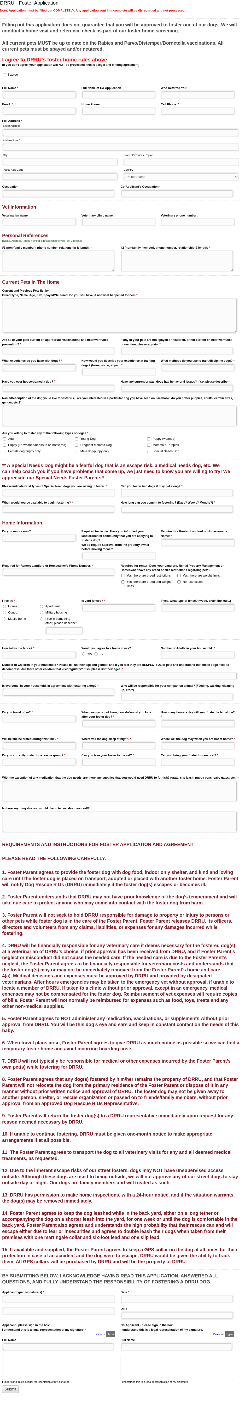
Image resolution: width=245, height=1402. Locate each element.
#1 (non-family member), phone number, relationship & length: (47, 248)
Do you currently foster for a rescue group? (33, 756)
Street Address (11, 125)
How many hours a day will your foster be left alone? (198, 715)
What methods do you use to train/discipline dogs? (198, 361)
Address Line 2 (12, 140)
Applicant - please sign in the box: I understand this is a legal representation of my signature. (44, 1328)
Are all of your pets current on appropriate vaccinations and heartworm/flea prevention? (55, 342)
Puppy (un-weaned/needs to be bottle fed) (37, 445)
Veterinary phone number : (179, 215)
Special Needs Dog (165, 451)
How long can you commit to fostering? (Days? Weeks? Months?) (168, 503)
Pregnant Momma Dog (96, 445)
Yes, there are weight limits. (202, 575)
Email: (7, 105)
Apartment (52, 606)
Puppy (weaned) (163, 438)
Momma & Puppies (165, 445)
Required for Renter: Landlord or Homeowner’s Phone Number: (47, 566)
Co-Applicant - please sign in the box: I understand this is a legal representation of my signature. (162, 1327)
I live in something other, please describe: (61, 621)
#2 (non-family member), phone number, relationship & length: (165, 248)
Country (128, 169)
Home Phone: (91, 104)
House (12, 606)
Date (125, 1293)
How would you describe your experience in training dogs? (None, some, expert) (118, 363)
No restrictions (193, 582)
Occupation (10, 186)
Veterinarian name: (15, 215)
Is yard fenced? (93, 601)
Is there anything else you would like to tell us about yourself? (46, 808)
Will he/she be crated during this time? (30, 739)
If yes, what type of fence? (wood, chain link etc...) (196, 600)
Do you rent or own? (16, 531)
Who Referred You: (174, 88)
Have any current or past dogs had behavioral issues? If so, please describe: (175, 382)
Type (110, 1334)
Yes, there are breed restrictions (149, 575)
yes (90, 653)
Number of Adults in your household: (188, 649)
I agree (13, 74)
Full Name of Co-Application (101, 88)
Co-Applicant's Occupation (140, 187)
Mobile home (17, 618)
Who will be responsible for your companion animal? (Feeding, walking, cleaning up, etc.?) (177, 688)
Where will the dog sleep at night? (106, 739)
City (5, 155)
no (101, 653)
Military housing (56, 612)
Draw (98, 1334)
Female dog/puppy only (24, 451)
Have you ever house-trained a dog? (28, 382)
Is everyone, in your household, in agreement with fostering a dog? (50, 686)
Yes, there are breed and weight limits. (149, 584)
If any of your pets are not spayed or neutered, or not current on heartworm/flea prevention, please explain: (176, 342)
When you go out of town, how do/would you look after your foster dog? (116, 715)
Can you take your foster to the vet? (108, 756)
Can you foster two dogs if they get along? (151, 487)
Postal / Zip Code (13, 169)
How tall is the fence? (18, 649)
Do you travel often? (17, 713)
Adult (11, 438)
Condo (12, 612)
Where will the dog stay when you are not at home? (198, 739)
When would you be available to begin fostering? (37, 503)
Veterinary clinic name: (98, 215)
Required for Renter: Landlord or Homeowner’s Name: (194, 534)
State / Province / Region (138, 155)
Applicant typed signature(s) (23, 1293)
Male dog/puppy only (94, 451)
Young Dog (88, 438)
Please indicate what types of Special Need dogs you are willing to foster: (54, 487)
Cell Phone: (170, 105)
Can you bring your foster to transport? (189, 756)
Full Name (10, 88)
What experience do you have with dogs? (32, 361)
